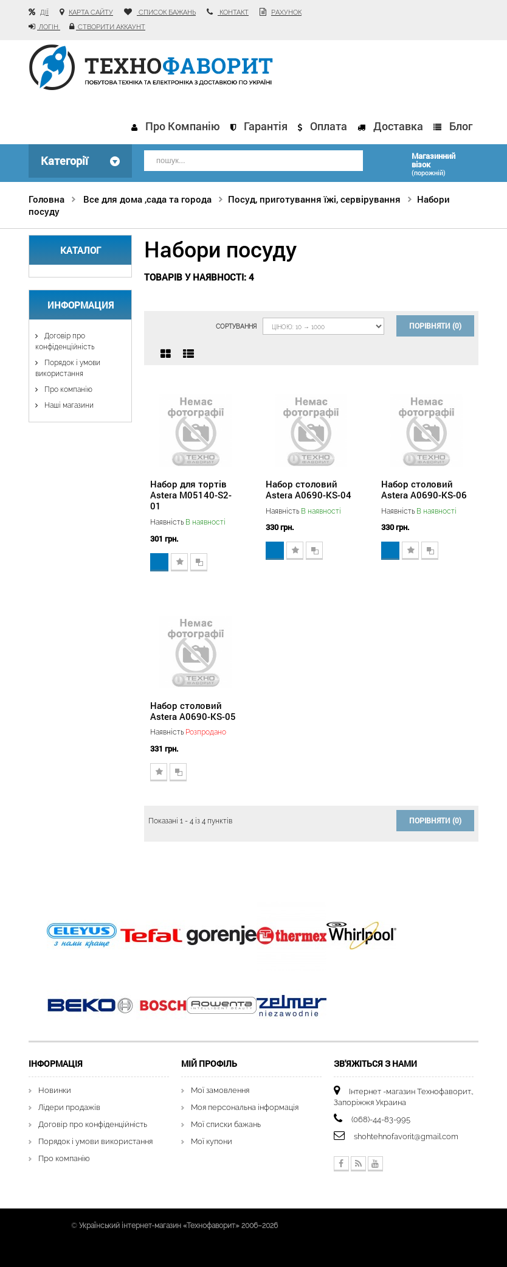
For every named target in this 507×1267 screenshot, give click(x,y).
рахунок (286, 12)
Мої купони (211, 1141)
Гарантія (266, 126)
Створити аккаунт (110, 27)
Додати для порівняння (198, 562)
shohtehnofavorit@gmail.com (406, 1136)
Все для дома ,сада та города (147, 199)
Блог (460, 126)
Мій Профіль (209, 1063)
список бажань (166, 12)
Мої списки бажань (226, 1124)
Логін (48, 27)
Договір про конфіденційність (92, 1124)
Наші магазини (68, 405)
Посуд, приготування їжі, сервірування (314, 199)
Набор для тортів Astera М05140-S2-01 (191, 495)
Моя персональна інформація (244, 1107)
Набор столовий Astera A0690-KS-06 (424, 489)
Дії (44, 12)
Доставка (398, 126)
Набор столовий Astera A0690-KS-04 (308, 489)
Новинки (54, 1090)
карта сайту (91, 12)
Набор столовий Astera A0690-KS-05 (193, 710)
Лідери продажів (69, 1107)
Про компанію (182, 126)
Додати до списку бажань (179, 562)
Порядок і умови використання (95, 1141)
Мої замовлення (220, 1090)
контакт (233, 12)
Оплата (328, 126)
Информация (80, 305)
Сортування (236, 326)
